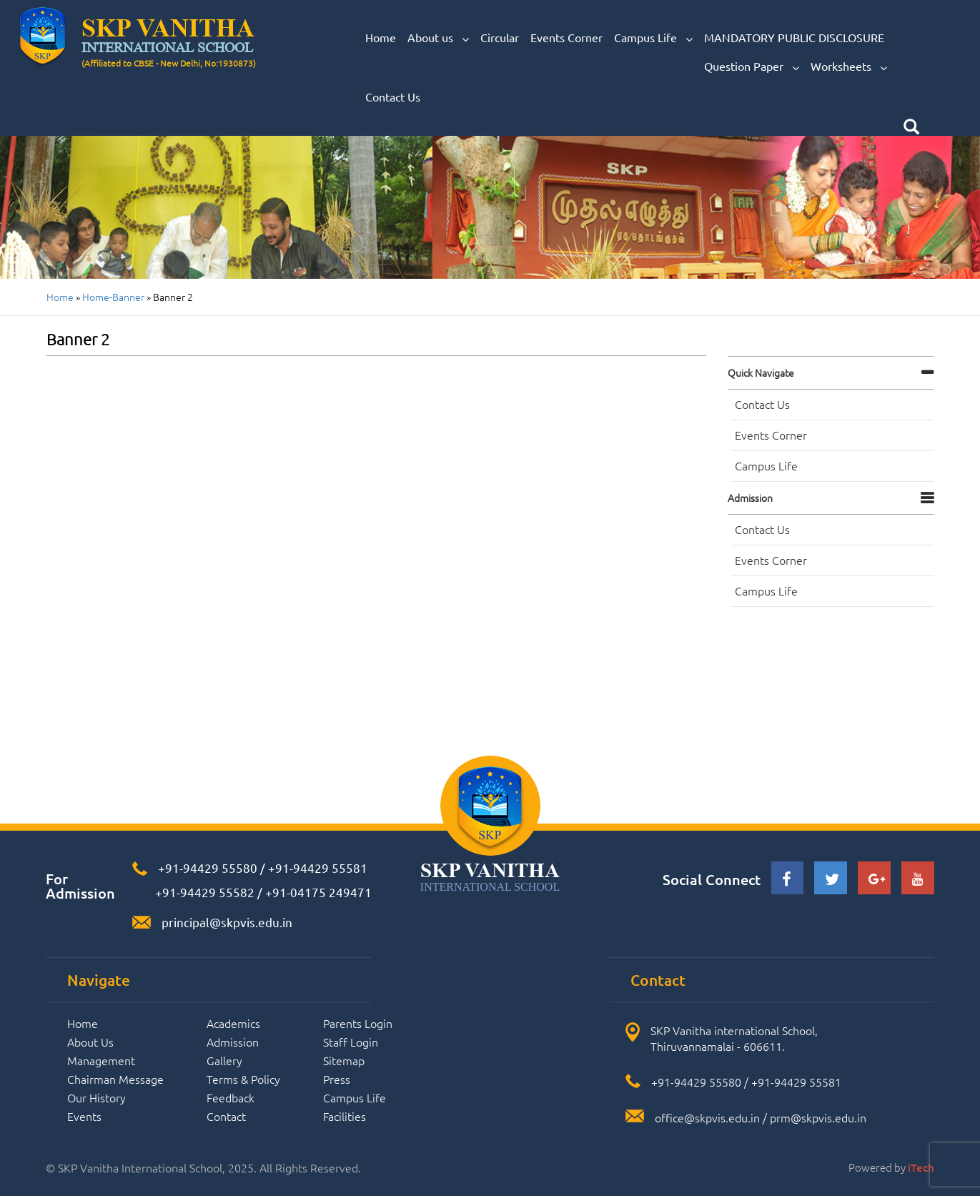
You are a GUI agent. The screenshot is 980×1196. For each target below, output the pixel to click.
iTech (921, 1167)
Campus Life (653, 38)
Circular (499, 37)
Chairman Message (115, 1079)
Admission (750, 497)
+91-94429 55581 (317, 867)
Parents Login (357, 1023)
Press (336, 1079)
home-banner (113, 297)
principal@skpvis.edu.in (227, 921)
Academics (233, 1023)
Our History (96, 1097)
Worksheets (849, 66)
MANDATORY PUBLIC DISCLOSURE (794, 37)
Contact (226, 1116)
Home (380, 37)
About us (438, 38)
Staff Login (350, 1041)
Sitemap (344, 1060)
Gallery (224, 1060)
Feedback (230, 1097)
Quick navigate (761, 372)
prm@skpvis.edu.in (818, 1117)
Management (101, 1060)
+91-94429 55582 (203, 891)
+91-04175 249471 (318, 891)
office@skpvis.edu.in (707, 1117)
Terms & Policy (243, 1079)
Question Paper (751, 66)
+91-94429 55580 (207, 867)
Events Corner (566, 37)
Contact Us (392, 96)
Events (84, 1116)
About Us (90, 1041)
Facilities (344, 1116)
